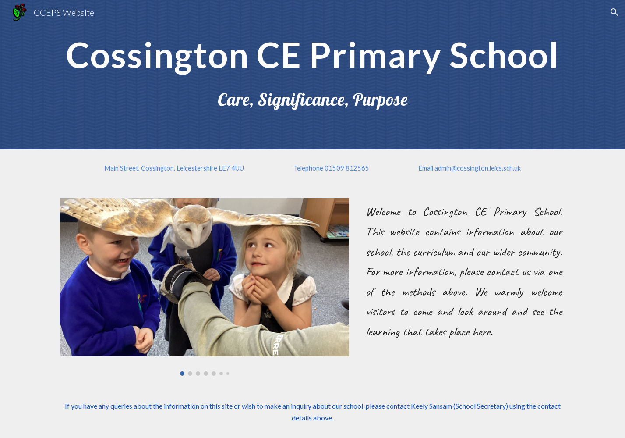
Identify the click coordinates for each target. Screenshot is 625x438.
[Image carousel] (204, 287)
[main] (312, 53)
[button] (614, 12)
